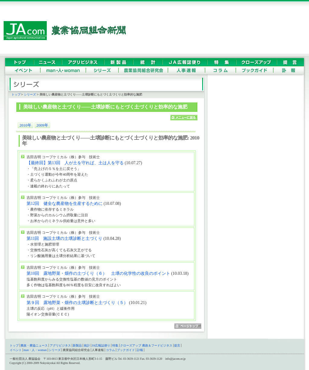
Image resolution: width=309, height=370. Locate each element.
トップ (16, 94)
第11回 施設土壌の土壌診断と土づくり (64, 238)
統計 (87, 345)
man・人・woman (35, 350)
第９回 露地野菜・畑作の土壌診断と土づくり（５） (78, 302)
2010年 (25, 125)
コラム (110, 350)
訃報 (140, 350)
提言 (177, 345)
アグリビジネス (60, 345)
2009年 (42, 125)
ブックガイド (126, 350)
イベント (16, 350)
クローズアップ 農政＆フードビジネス (146, 345)
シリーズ (30, 94)
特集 (115, 345)
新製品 (77, 345)
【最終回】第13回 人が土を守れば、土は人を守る (75, 163)
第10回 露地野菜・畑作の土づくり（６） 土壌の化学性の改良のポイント (98, 273)
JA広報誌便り (101, 345)
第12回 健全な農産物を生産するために (65, 203)
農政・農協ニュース (34, 345)
